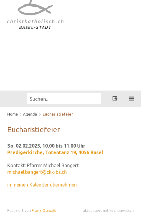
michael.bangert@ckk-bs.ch (37, 172)
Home (12, 114)
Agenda (30, 114)
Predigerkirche (55, 152)
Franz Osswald (44, 210)
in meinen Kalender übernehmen (42, 184)
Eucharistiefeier (57, 114)
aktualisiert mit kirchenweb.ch (108, 210)
